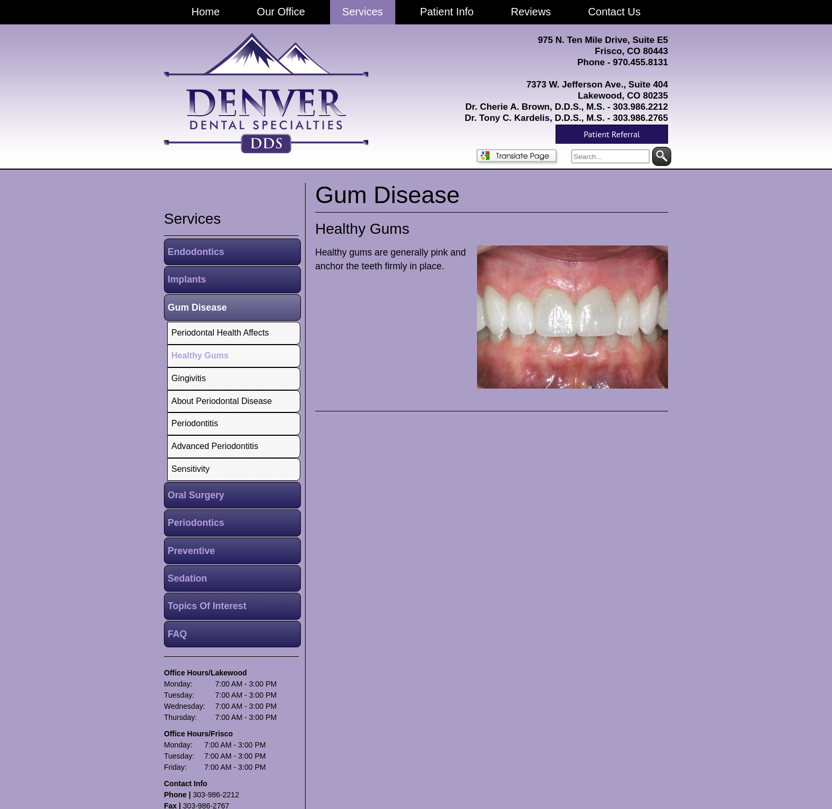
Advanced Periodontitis (214, 446)
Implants (187, 279)
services (192, 218)
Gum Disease (197, 307)
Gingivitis (188, 378)
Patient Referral (612, 134)
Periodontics (196, 522)
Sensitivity (190, 468)
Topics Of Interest (207, 606)
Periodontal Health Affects (220, 332)
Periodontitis (194, 423)
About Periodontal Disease (221, 401)
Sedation (187, 578)
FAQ (177, 634)
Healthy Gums (362, 229)
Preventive (191, 551)
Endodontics (196, 252)
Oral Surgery (196, 495)
